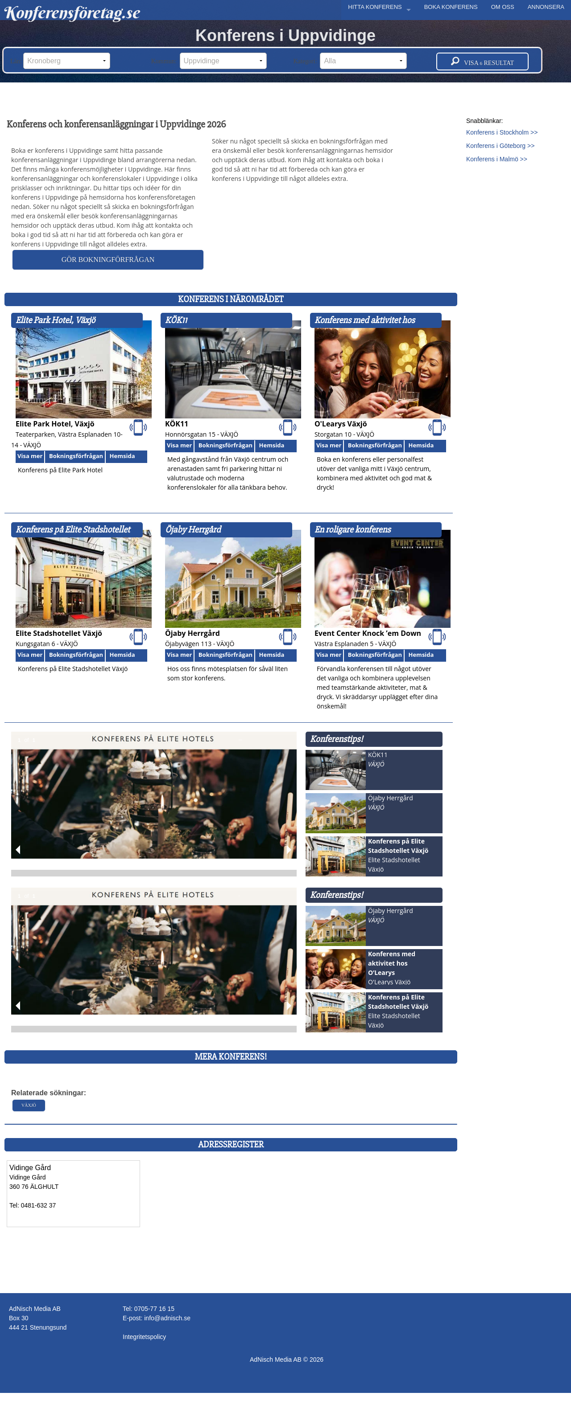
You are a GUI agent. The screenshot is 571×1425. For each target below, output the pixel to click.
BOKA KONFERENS (451, 7)
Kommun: (209, 61)
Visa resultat (482, 61)
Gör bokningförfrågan (108, 259)
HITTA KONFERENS (374, 7)
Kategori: (350, 61)
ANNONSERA (546, 7)
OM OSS (502, 7)
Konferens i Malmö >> (496, 159)
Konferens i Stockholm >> (502, 132)
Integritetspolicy (144, 1336)
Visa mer (29, 456)
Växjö (28, 1105)
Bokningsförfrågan (76, 456)
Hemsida (122, 456)
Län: (60, 61)
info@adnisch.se (167, 1318)
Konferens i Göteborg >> (500, 145)
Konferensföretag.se (70, 12)
